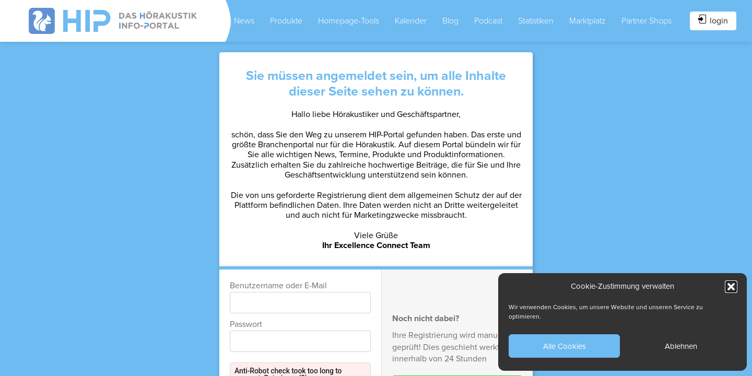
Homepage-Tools (348, 21)
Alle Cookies (564, 346)
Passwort (246, 324)
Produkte (286, 21)
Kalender (411, 21)
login (713, 20)
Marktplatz (587, 21)
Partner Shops (646, 21)
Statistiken (536, 21)
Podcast (488, 21)
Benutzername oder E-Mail (278, 285)
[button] (731, 286)
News (244, 21)
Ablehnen (681, 346)
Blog (450, 21)
